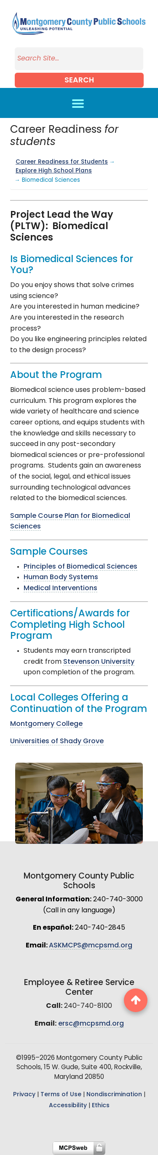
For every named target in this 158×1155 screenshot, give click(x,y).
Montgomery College (46, 724)
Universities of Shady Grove (57, 741)
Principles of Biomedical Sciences (80, 567)
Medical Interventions (60, 588)
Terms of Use (60, 1095)
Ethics (101, 1106)
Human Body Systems (61, 577)
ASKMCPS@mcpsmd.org (90, 945)
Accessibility (68, 1106)
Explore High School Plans (54, 171)
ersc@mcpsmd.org (91, 1024)
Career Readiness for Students (62, 162)
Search (79, 80)
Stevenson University (98, 662)
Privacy (24, 1095)
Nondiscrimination (114, 1095)
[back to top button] (135, 1000)
